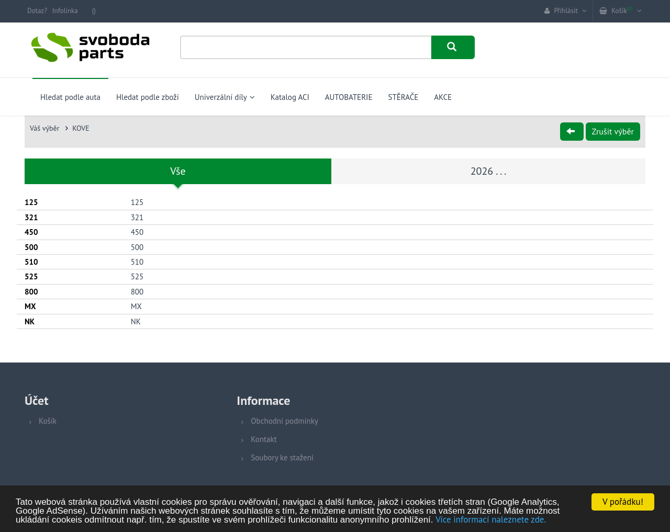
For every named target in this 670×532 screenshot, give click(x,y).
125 (137, 202)
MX (136, 306)
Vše (177, 171)
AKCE (443, 97)
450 (137, 232)
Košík (48, 421)
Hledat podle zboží (147, 97)
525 (137, 276)
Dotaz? (37, 10)
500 (137, 247)
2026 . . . (489, 171)
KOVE (81, 128)
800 (137, 292)
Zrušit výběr (613, 131)
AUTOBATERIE (349, 97)
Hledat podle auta (70, 97)
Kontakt (263, 439)
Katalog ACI (290, 97)
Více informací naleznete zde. (491, 520)
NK (136, 321)
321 (137, 217)
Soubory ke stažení (282, 457)
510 (137, 262)
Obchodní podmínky (284, 421)
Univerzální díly (225, 97)
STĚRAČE (403, 97)
